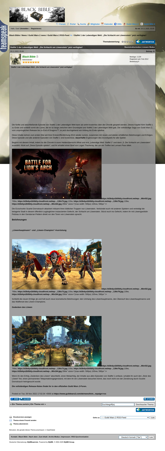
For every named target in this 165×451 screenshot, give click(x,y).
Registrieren (36, 28)
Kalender (107, 24)
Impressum (65, 437)
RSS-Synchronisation (79, 437)
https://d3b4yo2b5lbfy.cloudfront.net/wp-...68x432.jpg (81, 198)
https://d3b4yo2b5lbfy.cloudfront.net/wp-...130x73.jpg (42, 201)
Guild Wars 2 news (37, 35)
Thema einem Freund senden (24, 420)
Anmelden (24, 28)
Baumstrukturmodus (132, 47)
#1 (154, 51)
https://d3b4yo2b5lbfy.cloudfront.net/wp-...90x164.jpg (37, 204)
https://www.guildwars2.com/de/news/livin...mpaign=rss (80, 394)
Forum (60, 24)
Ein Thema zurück (20, 404)
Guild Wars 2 (130, 24)
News (24, 35)
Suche (81, 24)
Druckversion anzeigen (22, 417)
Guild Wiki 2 (147, 24)
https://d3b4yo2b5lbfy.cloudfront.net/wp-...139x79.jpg (98, 201)
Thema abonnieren (20, 424)
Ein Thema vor (37, 404)
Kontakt (14, 437)
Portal (71, 24)
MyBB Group (69, 442)
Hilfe (118, 24)
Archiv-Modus (54, 437)
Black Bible (14, 35)
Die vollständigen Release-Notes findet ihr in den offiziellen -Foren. (49, 386)
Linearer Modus (148, 47)
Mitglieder (93, 24)
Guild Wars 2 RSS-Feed (58, 35)
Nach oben (33, 437)
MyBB (50, 442)
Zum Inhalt (43, 437)
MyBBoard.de (32, 442)
